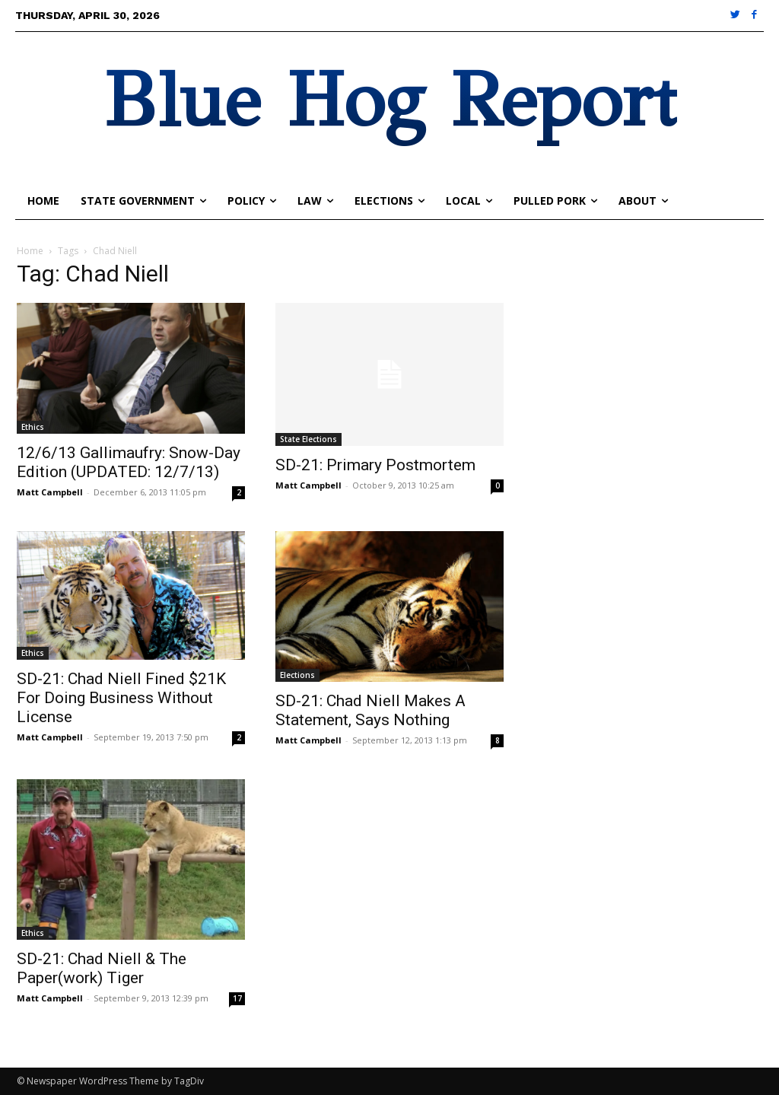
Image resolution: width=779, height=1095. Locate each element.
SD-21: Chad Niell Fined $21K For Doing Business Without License (121, 698)
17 (237, 998)
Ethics (32, 427)
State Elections (308, 439)
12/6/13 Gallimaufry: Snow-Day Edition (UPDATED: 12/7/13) (128, 462)
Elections (297, 675)
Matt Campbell (50, 492)
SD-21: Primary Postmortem (375, 465)
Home (30, 250)
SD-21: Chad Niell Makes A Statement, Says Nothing (370, 710)
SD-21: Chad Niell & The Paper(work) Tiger (101, 968)
